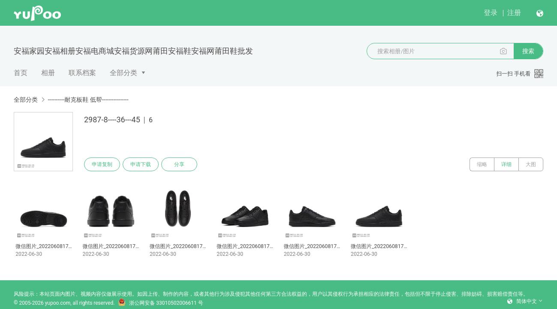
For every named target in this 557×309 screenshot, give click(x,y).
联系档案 (82, 73)
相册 (48, 73)
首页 (20, 73)
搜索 (528, 51)
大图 (531, 164)
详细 (506, 164)
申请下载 (140, 164)
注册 (514, 13)
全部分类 (123, 73)
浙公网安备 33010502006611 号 (160, 303)
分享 (179, 164)
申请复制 (102, 164)
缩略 (482, 164)
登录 (490, 13)
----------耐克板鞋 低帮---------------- (88, 99)
